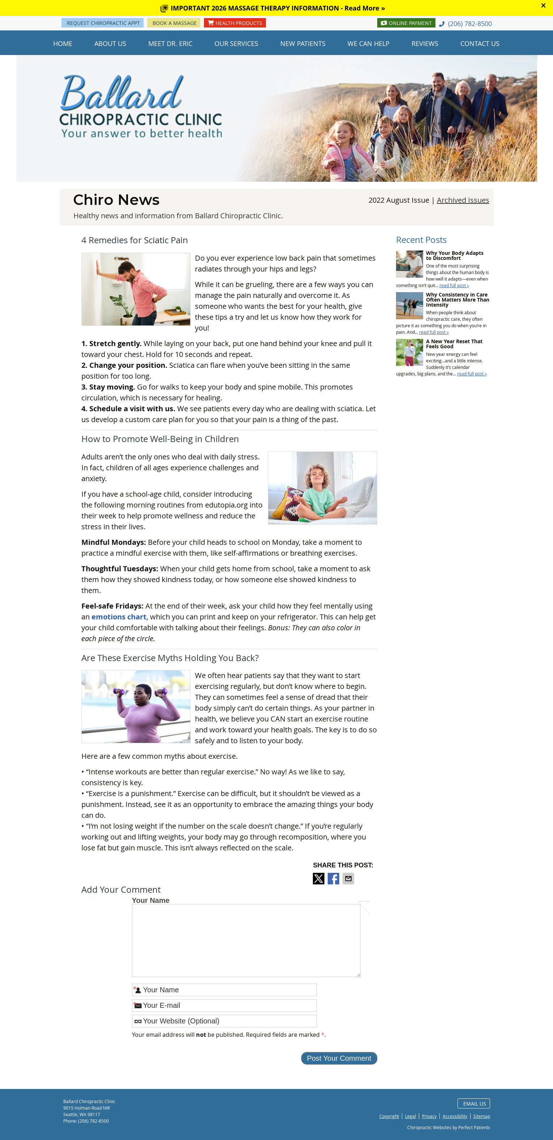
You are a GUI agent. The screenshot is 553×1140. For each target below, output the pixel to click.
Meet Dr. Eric (170, 43)
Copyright (389, 1116)
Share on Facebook (334, 878)
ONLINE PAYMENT (406, 23)
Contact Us (479, 43)
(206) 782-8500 (470, 23)
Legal (410, 1116)
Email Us (474, 1103)
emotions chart (119, 617)
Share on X (319, 878)
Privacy (429, 1116)
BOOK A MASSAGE (175, 23)
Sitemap (481, 1116)
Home (62, 43)
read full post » (454, 285)
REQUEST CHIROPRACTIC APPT (103, 23)
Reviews (425, 43)
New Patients (303, 43)
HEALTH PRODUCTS (235, 23)
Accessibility (455, 1116)
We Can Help (369, 43)
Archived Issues (463, 200)
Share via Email (349, 878)
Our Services (236, 43)
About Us (110, 43)
